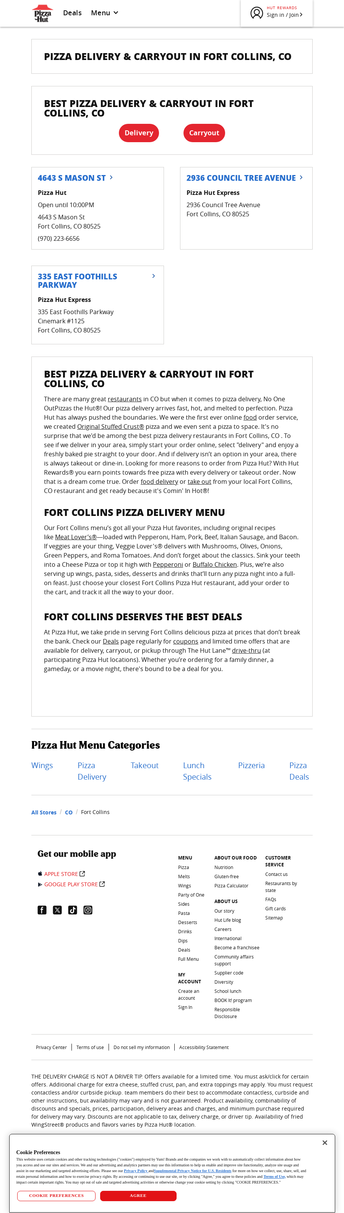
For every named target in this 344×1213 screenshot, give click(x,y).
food (250, 417)
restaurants (125, 399)
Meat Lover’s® (76, 537)
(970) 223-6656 (59, 238)
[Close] (324, 1142)
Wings (42, 765)
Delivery (139, 133)
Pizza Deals (299, 771)
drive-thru (246, 650)
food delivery (159, 481)
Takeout (145, 765)
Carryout (204, 133)
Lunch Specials (197, 771)
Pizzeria (251, 765)
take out (199, 481)
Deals (72, 12)
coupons (185, 641)
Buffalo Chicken (215, 564)
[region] (172, 1173)
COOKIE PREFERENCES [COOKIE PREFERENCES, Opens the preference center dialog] (56, 1195)
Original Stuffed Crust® (110, 426)
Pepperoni (168, 564)
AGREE (138, 1195)
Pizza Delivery (92, 771)
